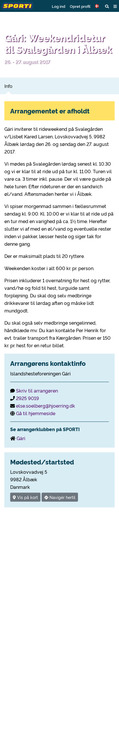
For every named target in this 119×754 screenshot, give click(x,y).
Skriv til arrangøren (37, 390)
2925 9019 (27, 398)
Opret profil (80, 6)
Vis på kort (25, 497)
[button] (98, 6)
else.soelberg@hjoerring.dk (45, 405)
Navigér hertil (59, 497)
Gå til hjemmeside (35, 413)
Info (8, 86)
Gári (21, 438)
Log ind (58, 6)
